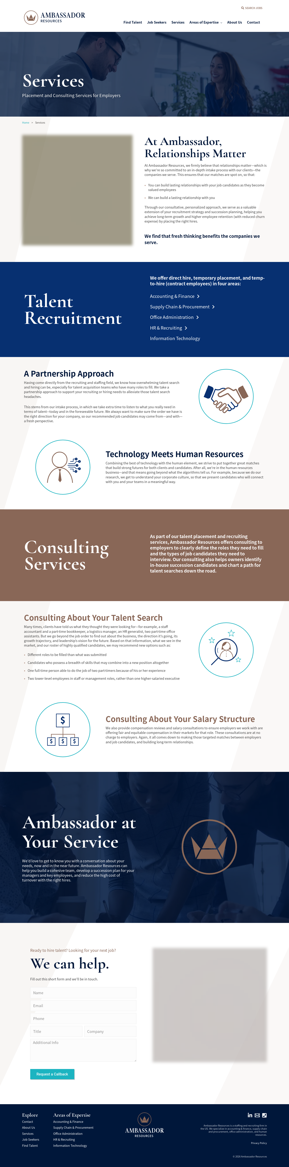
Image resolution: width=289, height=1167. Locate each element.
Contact (27, 1121)
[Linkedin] (250, 1115)
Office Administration (174, 317)
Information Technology (175, 338)
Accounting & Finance (174, 296)
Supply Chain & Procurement (182, 306)
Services (27, 1133)
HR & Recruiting (168, 327)
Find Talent (30, 1145)
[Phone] (264, 1115)
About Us (28, 1127)
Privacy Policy (259, 1143)
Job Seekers (30, 1139)
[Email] (257, 1115)
